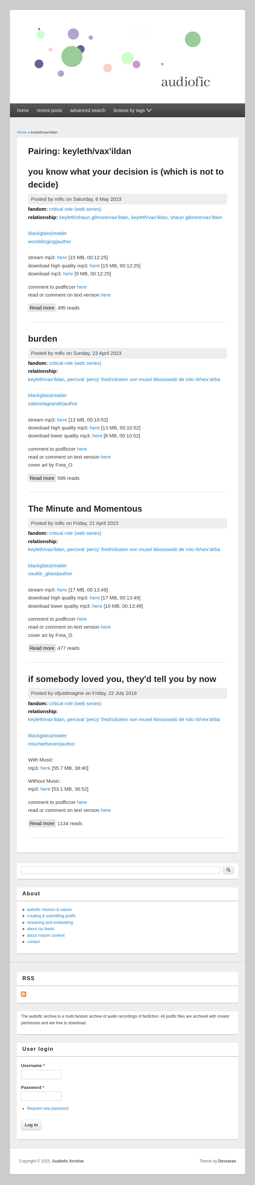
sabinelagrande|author (53, 403)
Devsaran (227, 1161)
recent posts (49, 110)
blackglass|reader (47, 233)
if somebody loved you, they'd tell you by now (122, 679)
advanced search (88, 110)
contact (33, 941)
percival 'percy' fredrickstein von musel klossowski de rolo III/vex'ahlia (143, 379)
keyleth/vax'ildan (149, 217)
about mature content (45, 935)
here (62, 257)
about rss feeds (40, 929)
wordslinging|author (49, 241)
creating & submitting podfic (51, 916)
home (23, 110)
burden (42, 339)
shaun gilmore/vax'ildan (196, 217)
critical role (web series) (75, 209)
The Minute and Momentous (85, 509)
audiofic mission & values (49, 909)
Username (33, 1065)
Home (22, 132)
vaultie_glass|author (50, 573)
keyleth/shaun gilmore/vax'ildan (93, 217)
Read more (43, 307)
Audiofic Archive (68, 1161)
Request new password (48, 1108)
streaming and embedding (50, 922)
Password (32, 1087)
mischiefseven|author (51, 744)
